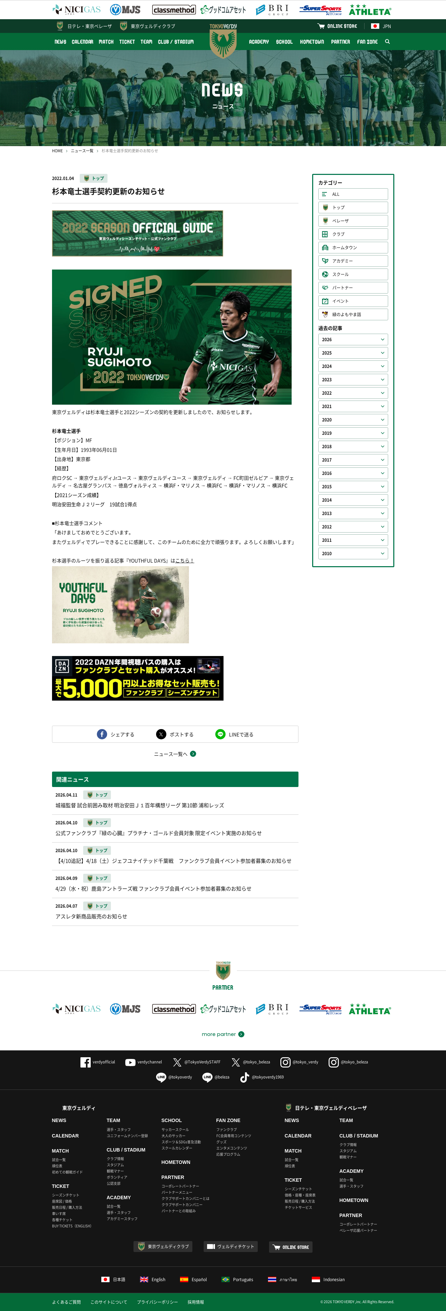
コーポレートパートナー (180, 1186)
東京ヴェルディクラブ (153, 26)
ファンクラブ (226, 1129)
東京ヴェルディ (79, 1107)
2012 (327, 527)
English (152, 1279)
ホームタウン (344, 248)
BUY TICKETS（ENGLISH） (72, 1225)
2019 (327, 433)
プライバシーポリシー (157, 1302)
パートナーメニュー (177, 1192)
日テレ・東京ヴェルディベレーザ (331, 1107)
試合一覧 (59, 1159)
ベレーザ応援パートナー (358, 1230)
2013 (327, 513)
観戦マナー (115, 1170)
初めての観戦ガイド (67, 1172)
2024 (327, 366)
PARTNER (340, 41)
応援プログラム (228, 1154)
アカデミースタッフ (122, 1218)
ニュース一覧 (82, 151)
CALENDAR (82, 41)
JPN (381, 26)
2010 (327, 553)
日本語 (113, 1279)
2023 (327, 380)
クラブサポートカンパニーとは (185, 1198)
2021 (327, 406)
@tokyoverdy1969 (262, 1077)
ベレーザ (340, 221)
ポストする (182, 734)
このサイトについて (108, 1302)
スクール (340, 274)
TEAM (147, 41)
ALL (336, 194)
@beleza (215, 1077)
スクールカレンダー (177, 1148)
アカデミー (342, 261)
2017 (327, 460)
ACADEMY (259, 41)
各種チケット (62, 1219)
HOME (57, 151)
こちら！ (184, 560)
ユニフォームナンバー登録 (127, 1135)
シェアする (123, 734)
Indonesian (328, 1279)
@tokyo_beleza (250, 1062)
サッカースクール (175, 1129)
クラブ (338, 234)
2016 (327, 473)
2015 (327, 487)
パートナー (342, 288)
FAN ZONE (367, 41)
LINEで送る (241, 734)
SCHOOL (284, 41)
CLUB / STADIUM (176, 41)
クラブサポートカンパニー (182, 1204)
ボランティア (117, 1177)
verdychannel (143, 1062)
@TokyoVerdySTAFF (196, 1062)
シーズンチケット (65, 1194)
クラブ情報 (115, 1158)
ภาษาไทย (282, 1279)
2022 (327, 393)
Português (237, 1279)
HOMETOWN (312, 41)
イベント (340, 301)
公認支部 (113, 1183)
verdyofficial (97, 1062)
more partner (219, 1034)
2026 (327, 339)
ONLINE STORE (342, 25)
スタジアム (115, 1164)
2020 (327, 420)
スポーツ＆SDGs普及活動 (181, 1141)
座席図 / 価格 (62, 1201)
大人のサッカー (174, 1135)
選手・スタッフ (119, 1129)
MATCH (106, 41)
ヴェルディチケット (235, 1246)
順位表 (57, 1165)
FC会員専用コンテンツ (233, 1135)
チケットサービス (298, 1207)
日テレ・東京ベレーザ (89, 26)
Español (193, 1279)
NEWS (61, 41)
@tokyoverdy (174, 1077)
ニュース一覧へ (171, 753)
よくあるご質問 (66, 1302)
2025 (327, 353)
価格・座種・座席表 (300, 1194)
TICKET (127, 41)
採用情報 (196, 1302)
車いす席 (59, 1213)
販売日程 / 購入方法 (67, 1207)
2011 (327, 540)
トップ (98, 178)
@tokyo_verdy (299, 1062)
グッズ (221, 1141)
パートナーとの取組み (179, 1210)
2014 (327, 500)
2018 (327, 446)
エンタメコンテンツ (231, 1148)
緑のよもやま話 (346, 314)
